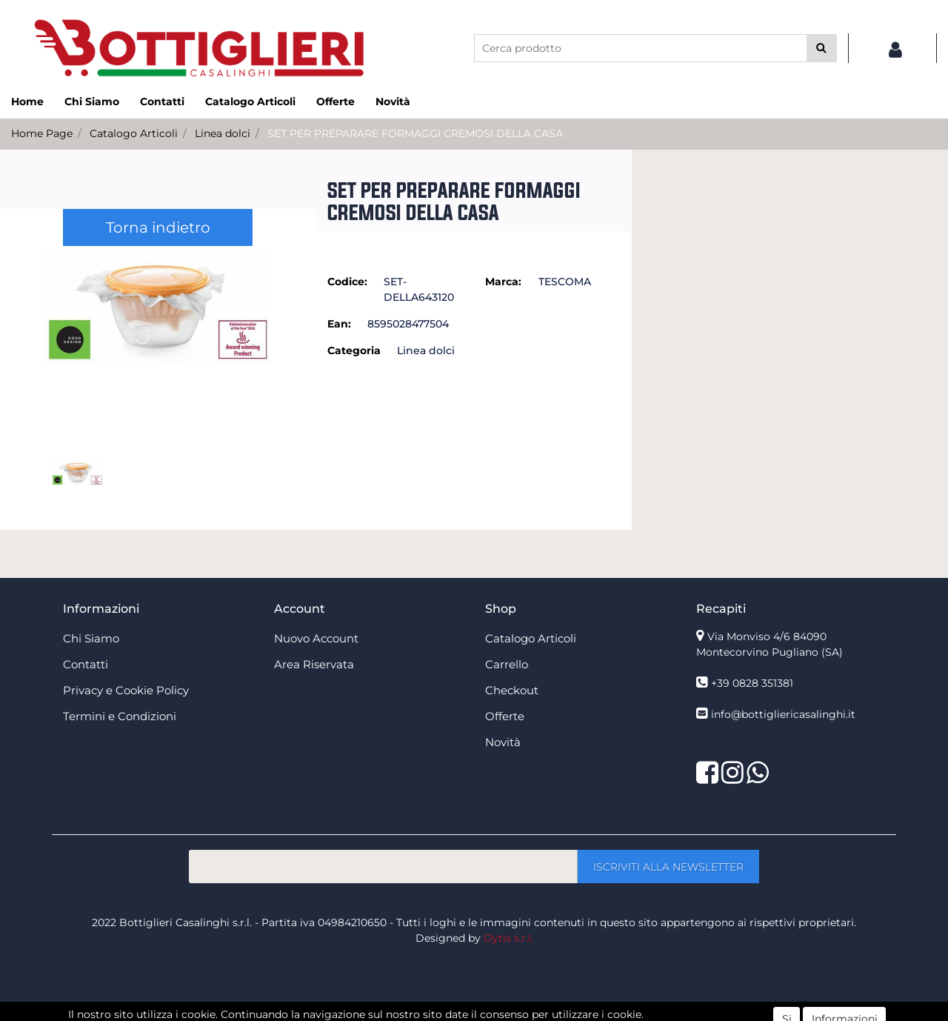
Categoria (354, 350)
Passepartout (506, 1013)
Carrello (506, 664)
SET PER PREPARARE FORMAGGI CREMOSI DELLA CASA (415, 133)
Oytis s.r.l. (508, 938)
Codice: (347, 281)
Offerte (335, 101)
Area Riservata (314, 664)
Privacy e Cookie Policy (126, 690)
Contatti (162, 101)
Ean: (339, 323)
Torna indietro (158, 227)
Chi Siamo (91, 101)
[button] (822, 48)
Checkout (511, 690)
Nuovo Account (316, 638)
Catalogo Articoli (250, 101)
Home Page (42, 133)
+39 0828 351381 (752, 683)
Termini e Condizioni (119, 716)
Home (27, 101)
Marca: (503, 281)
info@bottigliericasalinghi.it (783, 714)
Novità (392, 101)
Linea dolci (222, 133)
